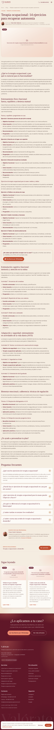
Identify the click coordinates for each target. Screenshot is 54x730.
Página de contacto (6, 694)
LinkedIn (30, 697)
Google (30, 702)
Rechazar (40, 725)
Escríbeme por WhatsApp (14, 259)
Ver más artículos (38, 633)
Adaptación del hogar (6, 681)
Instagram (31, 694)
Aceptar (48, 725)
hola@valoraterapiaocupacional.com (10, 702)
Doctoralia (31, 699)
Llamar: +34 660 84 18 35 (7, 699)
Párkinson (31, 673)
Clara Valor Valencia (16, 23)
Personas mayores (33, 668)
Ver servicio (45, 548)
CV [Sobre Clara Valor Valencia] (3, 23)
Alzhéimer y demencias (34, 676)
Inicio (2, 7)
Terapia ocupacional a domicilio (9, 671)
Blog (7, 7)
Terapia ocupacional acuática (8, 683)
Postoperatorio (32, 681)
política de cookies (7, 726)
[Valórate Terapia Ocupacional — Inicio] (6, 2)
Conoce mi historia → (26, 538)
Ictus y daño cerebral (33, 671)
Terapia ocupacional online (8, 686)
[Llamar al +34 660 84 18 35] (44, 2)
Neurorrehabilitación (6, 673)
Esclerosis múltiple (33, 678)
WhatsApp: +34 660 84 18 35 (8, 697)
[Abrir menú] (51, 2)
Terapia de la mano (6, 676)
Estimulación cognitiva (7, 678)
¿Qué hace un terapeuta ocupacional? (11, 668)
